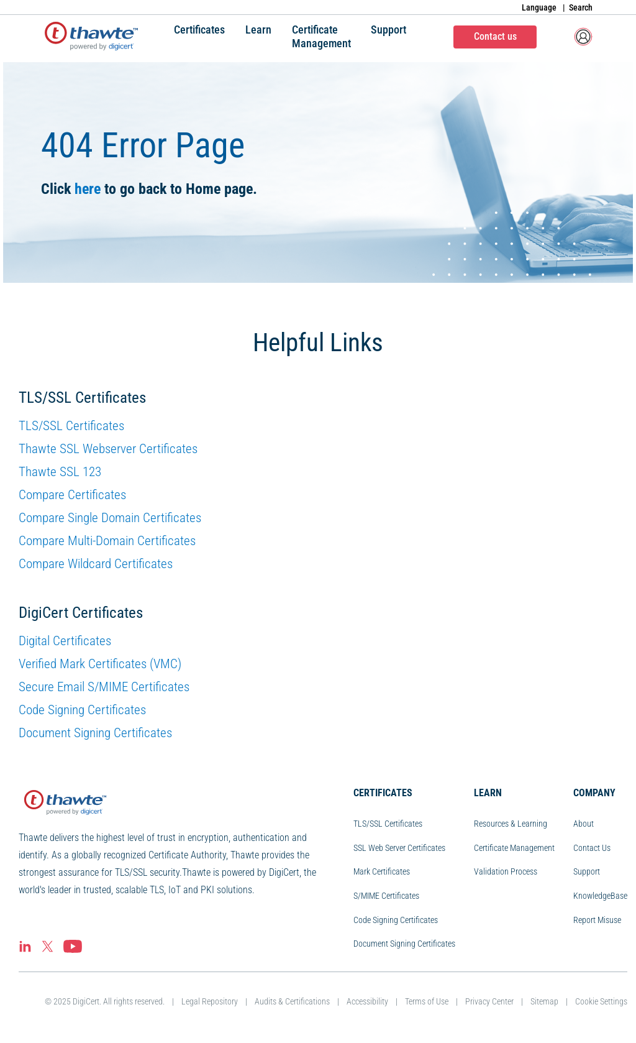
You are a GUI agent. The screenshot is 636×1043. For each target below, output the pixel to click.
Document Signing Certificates (95, 732)
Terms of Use (426, 1001)
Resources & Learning (510, 824)
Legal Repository (209, 1001)
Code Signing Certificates (82, 709)
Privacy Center (489, 1001)
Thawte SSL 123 (60, 471)
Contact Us (592, 848)
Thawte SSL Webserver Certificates (108, 448)
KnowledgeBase (600, 896)
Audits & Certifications (292, 1001)
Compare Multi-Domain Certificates (107, 540)
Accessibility (367, 1001)
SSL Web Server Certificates (399, 848)
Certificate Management (514, 848)
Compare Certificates (72, 494)
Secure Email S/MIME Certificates (104, 686)
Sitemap (544, 1001)
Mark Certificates (381, 871)
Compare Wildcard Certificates (96, 563)
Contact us (495, 36)
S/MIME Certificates (386, 896)
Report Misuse (597, 920)
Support (586, 871)
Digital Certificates (65, 640)
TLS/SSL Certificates (71, 425)
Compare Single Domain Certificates (110, 517)
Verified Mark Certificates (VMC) (100, 663)
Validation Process (505, 871)
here (88, 189)
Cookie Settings (601, 1001)
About (583, 824)
